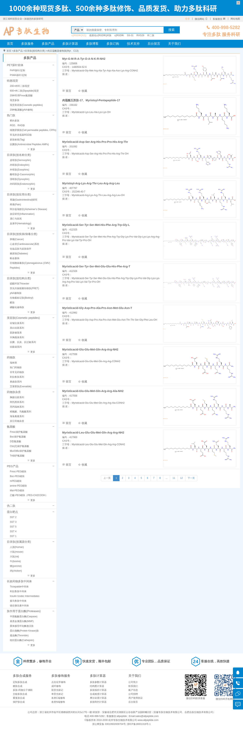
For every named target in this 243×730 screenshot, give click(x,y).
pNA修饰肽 (16, 293)
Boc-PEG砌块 (17, 476)
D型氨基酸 (15, 441)
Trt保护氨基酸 (17, 455)
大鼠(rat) (14, 556)
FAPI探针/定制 (17, 70)
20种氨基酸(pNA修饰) (21, 109)
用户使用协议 (135, 698)
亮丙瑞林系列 (17, 406)
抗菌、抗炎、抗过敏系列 (23, 342)
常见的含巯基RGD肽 (21, 135)
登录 (187, 18)
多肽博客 (92, 43)
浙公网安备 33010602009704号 (109, 724)
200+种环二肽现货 (19, 86)
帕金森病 (14, 258)
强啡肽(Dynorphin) (19, 179)
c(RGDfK (119, 35)
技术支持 (133, 43)
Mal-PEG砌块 (17, 490)
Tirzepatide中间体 (19, 586)
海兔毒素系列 (17, 416)
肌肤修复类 (16, 332)
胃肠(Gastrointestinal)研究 (23, 199)
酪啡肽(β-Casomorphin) (22, 174)
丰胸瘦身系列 (17, 337)
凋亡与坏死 (16, 218)
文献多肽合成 (20, 694)
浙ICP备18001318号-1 (139, 724)
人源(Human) (17, 547)
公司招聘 (133, 694)
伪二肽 (11, 505)
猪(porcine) (16, 566)
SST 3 (13, 522)
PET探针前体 (15, 65)
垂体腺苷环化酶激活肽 (22, 626)
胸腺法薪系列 (17, 397)
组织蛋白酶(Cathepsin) (22, 640)
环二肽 (150, 35)
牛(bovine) (15, 561)
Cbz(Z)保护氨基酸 (19, 446)
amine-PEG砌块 (18, 485)
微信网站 (201, 19)
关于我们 (174, 43)
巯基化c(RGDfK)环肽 (100, 35)
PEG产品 (12, 466)
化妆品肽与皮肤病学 (20, 248)
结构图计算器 (97, 686)
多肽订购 (112, 43)
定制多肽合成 (20, 682)
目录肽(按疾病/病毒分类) (22, 234)
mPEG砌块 (16, 481)
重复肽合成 (19, 698)
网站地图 (235, 18)
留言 (66, 90)
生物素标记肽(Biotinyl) (21, 297)
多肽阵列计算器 (98, 702)
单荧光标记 (57, 694)
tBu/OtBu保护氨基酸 (20, 451)
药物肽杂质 (14, 392)
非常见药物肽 (17, 372)
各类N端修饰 (58, 702)
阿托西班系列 (17, 402)
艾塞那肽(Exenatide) (20, 386)
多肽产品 (48, 43)
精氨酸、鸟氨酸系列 (20, 411)
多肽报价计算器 (98, 690)
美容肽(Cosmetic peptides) (23, 317)
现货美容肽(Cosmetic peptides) (26, 105)
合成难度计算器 (98, 694)
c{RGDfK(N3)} (79, 35)
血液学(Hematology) (20, 223)
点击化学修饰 (58, 682)
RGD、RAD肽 (17, 125)
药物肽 (11, 357)
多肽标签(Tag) (17, 139)
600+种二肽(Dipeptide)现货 (24, 90)
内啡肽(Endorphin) (19, 165)
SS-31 (130, 35)
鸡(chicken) (16, 570)
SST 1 (13, 536)
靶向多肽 (14, 120)
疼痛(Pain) (15, 204)
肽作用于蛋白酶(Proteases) (23, 611)
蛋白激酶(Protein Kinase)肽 (24, 630)
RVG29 (140, 35)
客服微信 (219, 19)
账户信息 (133, 690)
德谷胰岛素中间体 (19, 605)
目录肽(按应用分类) (19, 194)
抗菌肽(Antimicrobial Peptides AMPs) (29, 144)
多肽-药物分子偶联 (23, 690)
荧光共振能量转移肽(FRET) (24, 288)
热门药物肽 (16, 367)
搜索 (171, 29)
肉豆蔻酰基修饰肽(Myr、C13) (63, 50)
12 (181, 478)
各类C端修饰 (58, 698)
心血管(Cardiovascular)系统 (24, 244)
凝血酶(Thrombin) (19, 635)
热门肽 (11, 115)
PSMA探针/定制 (18, 75)
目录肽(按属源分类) (19, 541)
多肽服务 (27, 43)
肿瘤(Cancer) (17, 239)
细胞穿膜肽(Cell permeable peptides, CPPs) (33, 130)
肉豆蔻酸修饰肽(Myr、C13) (26, 30)
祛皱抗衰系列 (17, 323)
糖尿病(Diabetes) (19, 253)
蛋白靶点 (12, 511)
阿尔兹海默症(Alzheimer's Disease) (28, 209)
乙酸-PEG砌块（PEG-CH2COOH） (29, 495)
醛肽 (12, 302)
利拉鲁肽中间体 (18, 591)
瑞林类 (13, 362)
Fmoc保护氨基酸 (19, 432)
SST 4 (13, 531)
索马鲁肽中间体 (18, 600)
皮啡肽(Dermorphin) (20, 160)
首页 (10, 43)
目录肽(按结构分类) (35, 50)
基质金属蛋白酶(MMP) (22, 621)
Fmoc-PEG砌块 (18, 471)
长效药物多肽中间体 (19, 581)
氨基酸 (11, 426)
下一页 (191, 478)
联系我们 (133, 686)
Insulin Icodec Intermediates (24, 596)
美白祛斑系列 (17, 328)
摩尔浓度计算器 (98, 698)
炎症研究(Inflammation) (22, 214)
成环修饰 (56, 686)
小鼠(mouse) (16, 551)
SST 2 (13, 517)
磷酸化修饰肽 (17, 307)
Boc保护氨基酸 (18, 436)
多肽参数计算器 (98, 682)
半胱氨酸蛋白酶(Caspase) (23, 616)
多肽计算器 (70, 43)
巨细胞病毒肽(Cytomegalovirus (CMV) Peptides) (30, 265)
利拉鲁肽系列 (17, 377)
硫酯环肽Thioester (19, 283)
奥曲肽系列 (16, 381)
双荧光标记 (57, 690)
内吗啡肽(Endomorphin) (22, 184)
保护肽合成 (19, 702)
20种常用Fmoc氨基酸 (21, 95)
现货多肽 (14, 100)
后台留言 (154, 43)
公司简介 (133, 682)
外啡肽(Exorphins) (19, 169)
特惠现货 (12, 80)
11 (173, 478)
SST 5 (13, 526)
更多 (31, 149)
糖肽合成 (17, 686)
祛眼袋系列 (16, 347)
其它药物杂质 (17, 421)
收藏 (82, 90)
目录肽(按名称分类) (19, 154)
